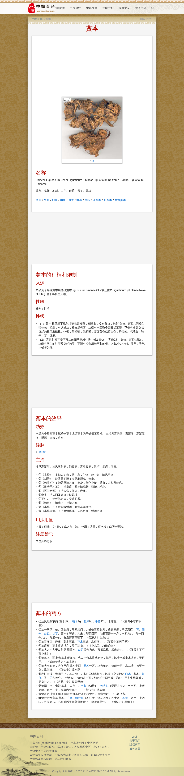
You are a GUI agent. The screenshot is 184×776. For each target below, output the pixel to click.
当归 (83, 685)
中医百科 (37, 19)
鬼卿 (46, 200)
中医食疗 (75, 8)
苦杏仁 (104, 685)
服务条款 (134, 748)
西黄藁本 (120, 200)
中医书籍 (140, 8)
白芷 (47, 633)
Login (134, 736)
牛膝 (98, 621)
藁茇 (38, 200)
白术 (128, 673)
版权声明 (134, 744)
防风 (86, 621)
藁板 (87, 200)
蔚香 (71, 200)
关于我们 (134, 740)
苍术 (75, 621)
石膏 (125, 698)
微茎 (79, 200)
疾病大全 (124, 8)
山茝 (63, 200)
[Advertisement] (92, 67)
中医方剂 (108, 8)
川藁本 (108, 200)
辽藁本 (97, 200)
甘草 (55, 633)
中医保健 (59, 8)
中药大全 (91, 8)
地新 (55, 200)
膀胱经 (42, 452)
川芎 (136, 629)
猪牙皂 (79, 698)
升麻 (69, 698)
